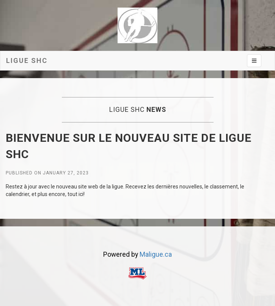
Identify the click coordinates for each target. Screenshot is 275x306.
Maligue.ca (156, 254)
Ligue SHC (26, 60)
